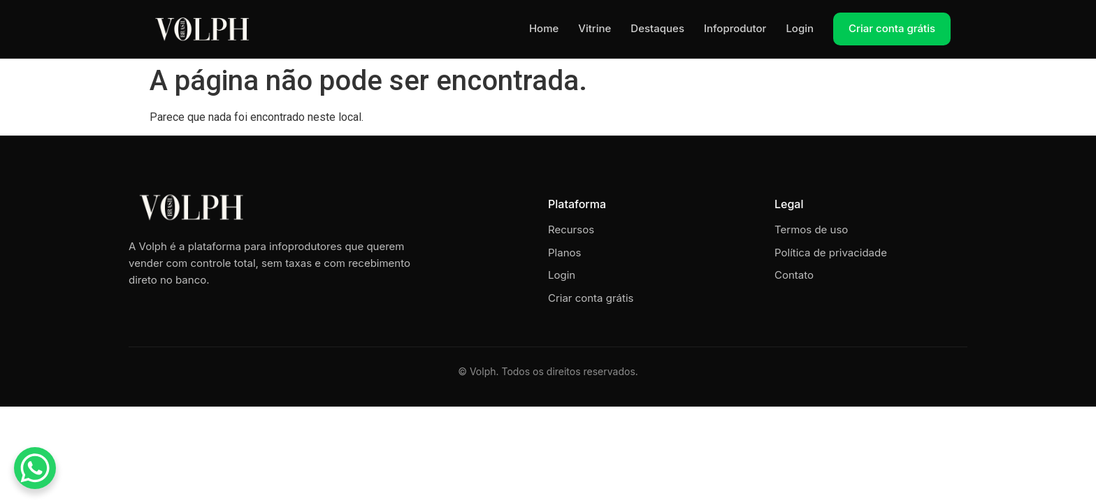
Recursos (571, 229)
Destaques (657, 28)
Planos (564, 252)
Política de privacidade (830, 252)
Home (543, 28)
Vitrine (594, 28)
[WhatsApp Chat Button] (35, 468)
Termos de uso (811, 229)
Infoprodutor (735, 28)
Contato (794, 275)
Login (800, 28)
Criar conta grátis (892, 28)
